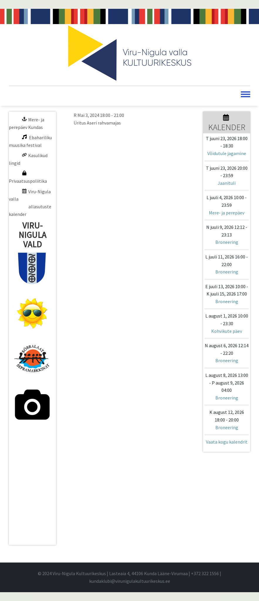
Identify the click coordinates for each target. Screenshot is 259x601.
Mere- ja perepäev (226, 213)
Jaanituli (227, 183)
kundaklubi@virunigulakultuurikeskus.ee (129, 581)
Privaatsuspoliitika (28, 181)
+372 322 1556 (205, 573)
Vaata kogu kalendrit (227, 442)
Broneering (226, 242)
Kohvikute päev (226, 331)
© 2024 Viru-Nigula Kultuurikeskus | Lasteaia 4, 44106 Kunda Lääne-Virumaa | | (129, 573)
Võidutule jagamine (226, 153)
